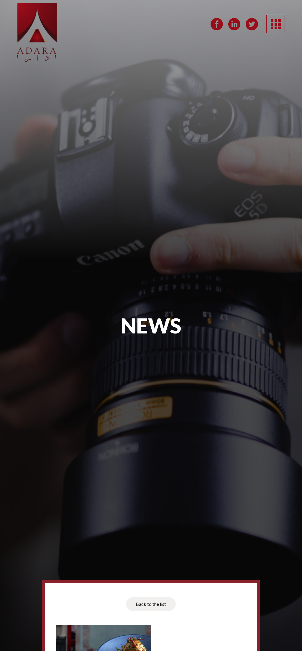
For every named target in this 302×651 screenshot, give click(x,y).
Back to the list (151, 604)
